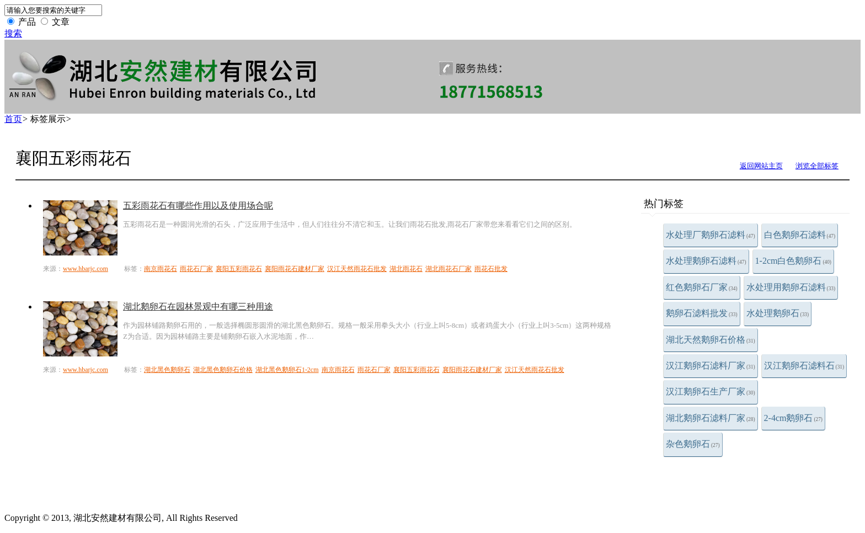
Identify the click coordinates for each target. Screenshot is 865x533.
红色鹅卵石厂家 (702, 287)
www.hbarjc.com (85, 269)
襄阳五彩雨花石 (239, 269)
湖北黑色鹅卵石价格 (223, 370)
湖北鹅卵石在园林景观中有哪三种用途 (198, 306)
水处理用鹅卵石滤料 (791, 287)
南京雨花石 (160, 269)
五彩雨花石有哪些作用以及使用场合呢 (198, 205)
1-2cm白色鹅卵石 (793, 260)
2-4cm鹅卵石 (793, 418)
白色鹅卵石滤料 (800, 234)
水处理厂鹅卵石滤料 (710, 234)
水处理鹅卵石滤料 (706, 260)
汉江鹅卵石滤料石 (804, 365)
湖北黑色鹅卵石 (167, 370)
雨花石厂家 (196, 269)
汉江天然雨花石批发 (357, 269)
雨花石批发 (491, 269)
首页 (13, 119)
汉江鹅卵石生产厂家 (710, 391)
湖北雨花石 (406, 269)
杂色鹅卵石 (693, 444)
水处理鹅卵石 (777, 313)
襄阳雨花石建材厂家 (294, 269)
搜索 (13, 33)
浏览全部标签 (817, 166)
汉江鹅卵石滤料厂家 (710, 365)
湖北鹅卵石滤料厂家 (710, 418)
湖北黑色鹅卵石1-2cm (287, 370)
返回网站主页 (761, 166)
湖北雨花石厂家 (448, 269)
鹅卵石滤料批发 (702, 313)
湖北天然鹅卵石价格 (710, 339)
